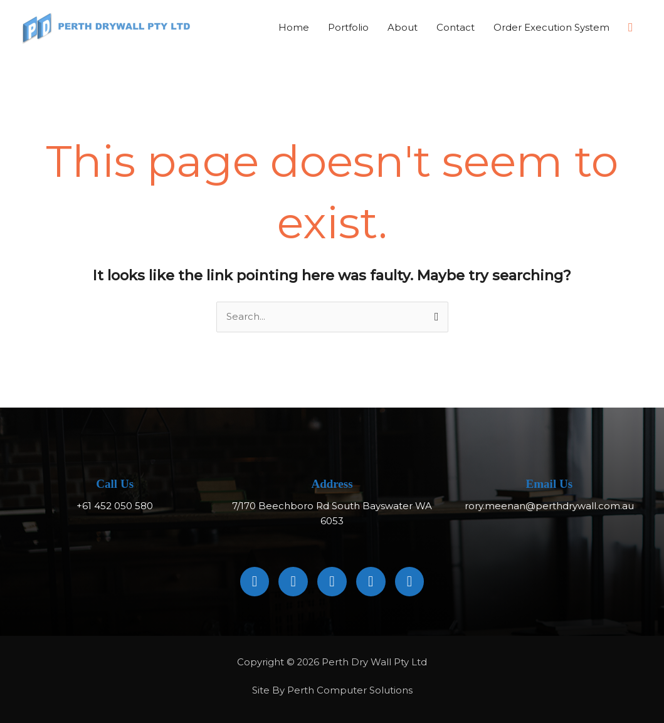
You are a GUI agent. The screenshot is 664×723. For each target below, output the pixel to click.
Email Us (549, 484)
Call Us (115, 484)
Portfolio (348, 27)
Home (293, 27)
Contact (455, 27)
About (402, 27)
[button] (630, 27)
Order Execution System (551, 27)
